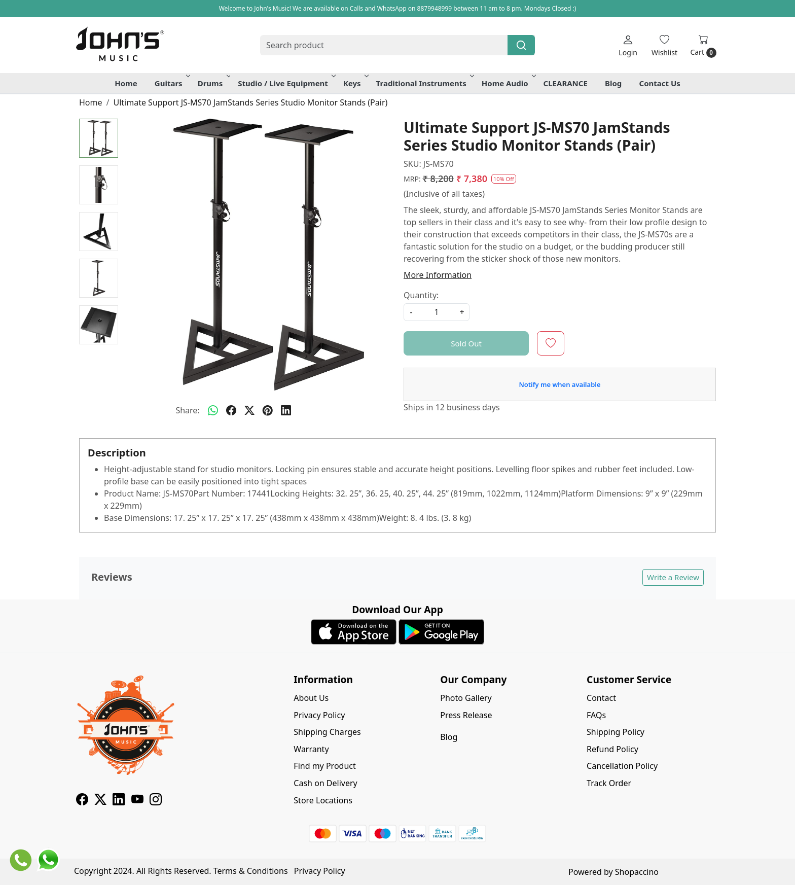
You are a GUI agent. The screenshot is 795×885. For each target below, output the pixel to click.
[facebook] (231, 410)
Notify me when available (559, 384)
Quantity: (421, 295)
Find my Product (324, 765)
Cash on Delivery (325, 783)
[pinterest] (268, 410)
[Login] (627, 45)
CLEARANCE (566, 83)
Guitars (172, 83)
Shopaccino (637, 871)
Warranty (311, 749)
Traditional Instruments (424, 83)
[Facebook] (82, 800)
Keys (355, 83)
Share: (187, 410)
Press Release (466, 715)
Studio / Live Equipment (286, 83)
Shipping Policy (615, 731)
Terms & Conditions (250, 870)
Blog (613, 83)
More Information (438, 274)
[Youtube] (137, 800)
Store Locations (323, 800)
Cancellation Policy (622, 765)
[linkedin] (286, 410)
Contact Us (659, 83)
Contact (601, 697)
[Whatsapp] (213, 410)
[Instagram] (156, 800)
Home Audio (508, 83)
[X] (100, 800)
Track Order (609, 783)
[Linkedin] (119, 800)
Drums (213, 83)
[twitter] (249, 410)
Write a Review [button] (673, 577)
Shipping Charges (327, 731)
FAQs (596, 715)
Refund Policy (612, 749)
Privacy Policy (319, 715)
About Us (311, 697)
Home (126, 83)
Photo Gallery (466, 697)
